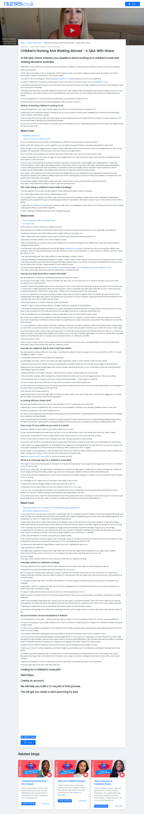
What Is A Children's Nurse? (71, 781)
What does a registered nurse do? (36, 511)
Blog (22, 43)
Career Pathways (34, 43)
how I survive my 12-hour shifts (37, 456)
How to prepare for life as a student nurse (39, 220)
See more (46, 804)
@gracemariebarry (60, 79)
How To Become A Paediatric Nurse (103, 782)
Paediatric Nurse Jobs (31, 136)
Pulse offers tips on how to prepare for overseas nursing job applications (51, 508)
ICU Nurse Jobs (28, 224)
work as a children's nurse (54, 267)
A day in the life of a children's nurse (37, 139)
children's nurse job (40, 205)
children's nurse (72, 248)
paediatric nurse (101, 82)
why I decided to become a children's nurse (94, 267)
